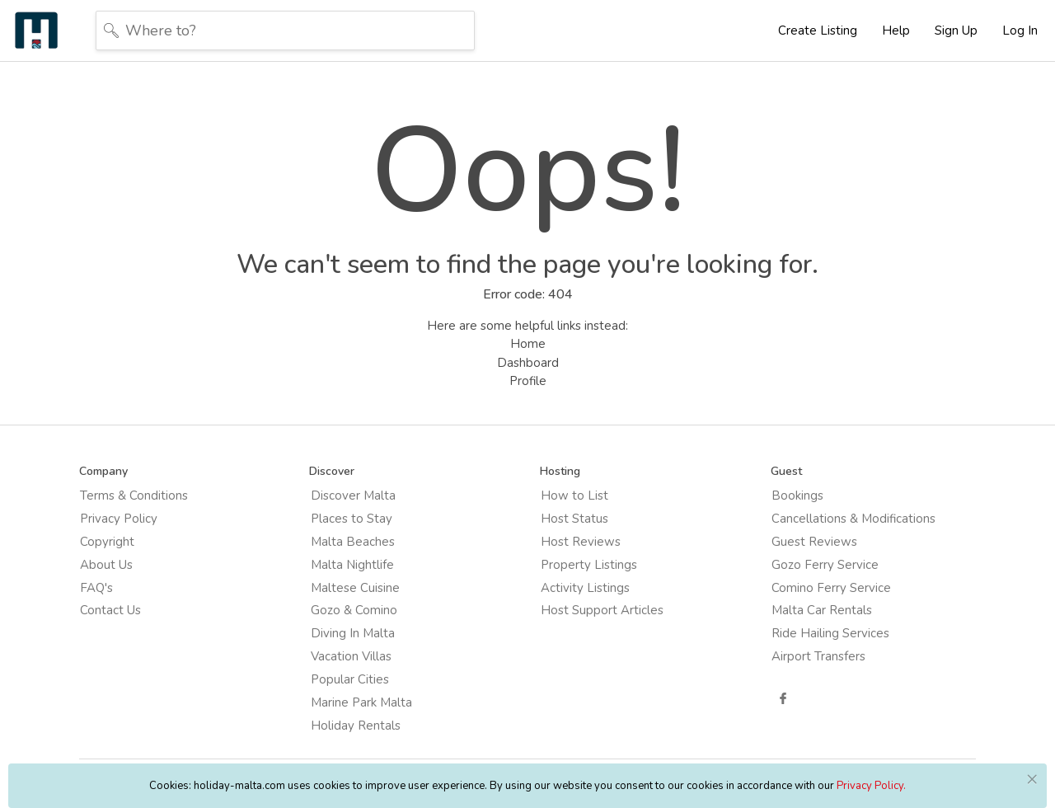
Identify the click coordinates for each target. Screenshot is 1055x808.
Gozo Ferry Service (811, 569)
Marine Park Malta (372, 693)
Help (896, 30)
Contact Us (133, 611)
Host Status (573, 528)
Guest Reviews (801, 549)
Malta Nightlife (363, 569)
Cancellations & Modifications (840, 528)
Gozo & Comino (364, 611)
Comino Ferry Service (818, 590)
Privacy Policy (142, 528)
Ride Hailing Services (817, 631)
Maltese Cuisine (365, 590)
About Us (129, 569)
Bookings (784, 508)
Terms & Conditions (157, 508)
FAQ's (119, 590)
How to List (573, 508)
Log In (1020, 30)
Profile (527, 386)
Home (528, 349)
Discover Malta (363, 508)
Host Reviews (580, 549)
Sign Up (956, 30)
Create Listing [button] (817, 30)
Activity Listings (584, 590)
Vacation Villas (361, 652)
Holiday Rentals (366, 714)
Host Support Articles (578, 621)
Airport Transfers (805, 652)
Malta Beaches (363, 549)
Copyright (130, 549)
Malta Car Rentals (808, 611)
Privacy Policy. (871, 785)
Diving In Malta (363, 631)
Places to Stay (362, 528)
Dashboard (528, 368)
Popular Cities (360, 673)
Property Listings (588, 569)
